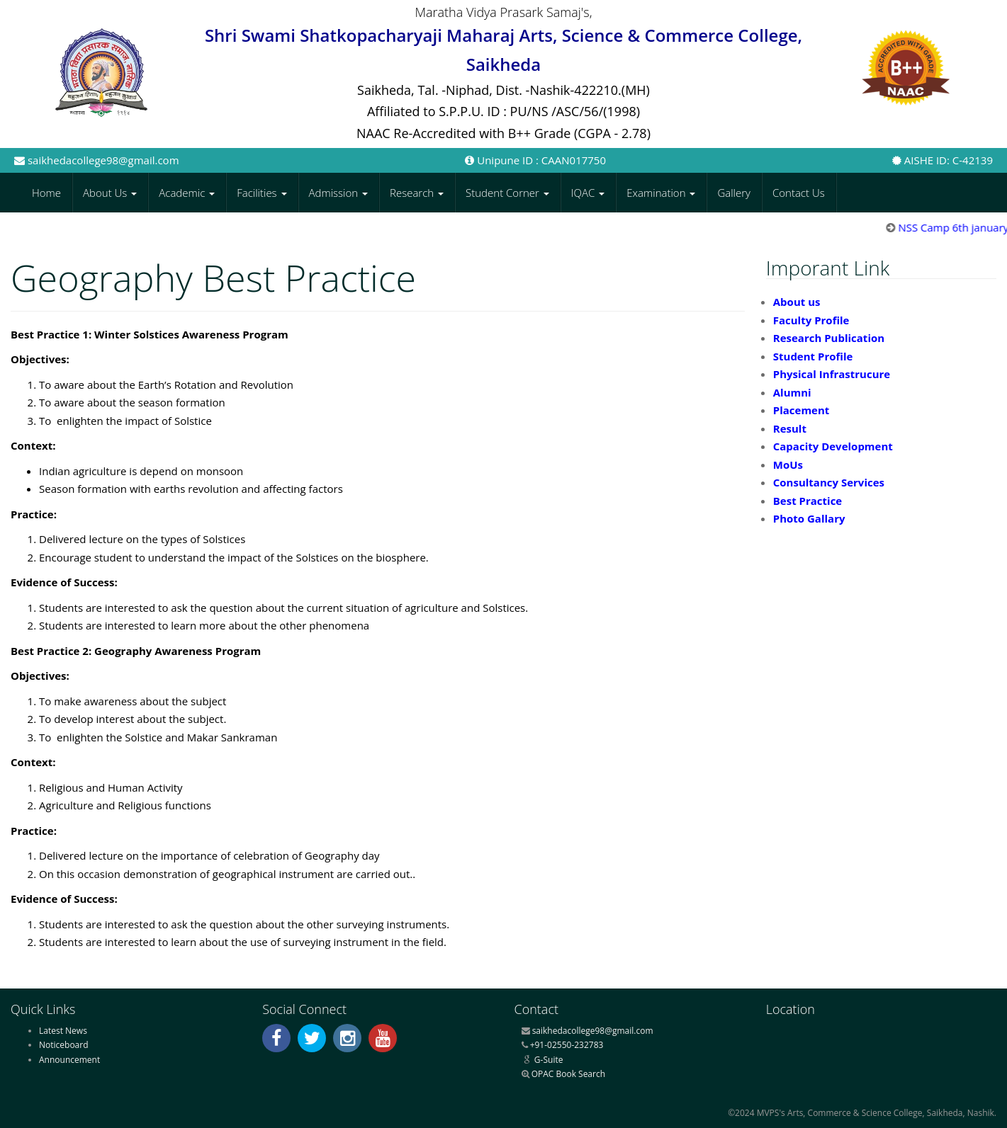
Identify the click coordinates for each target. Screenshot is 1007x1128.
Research (417, 193)
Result (789, 428)
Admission (339, 193)
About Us (110, 193)
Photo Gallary (809, 518)
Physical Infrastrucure (831, 374)
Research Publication (828, 338)
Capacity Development (833, 446)
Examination (660, 193)
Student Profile (813, 356)
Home (46, 193)
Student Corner (507, 193)
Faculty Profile (811, 320)
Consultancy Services (828, 482)
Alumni (792, 392)
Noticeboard (64, 1045)
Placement (801, 410)
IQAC (587, 193)
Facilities (261, 193)
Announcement (69, 1060)
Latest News (63, 1031)
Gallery (733, 193)
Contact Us (798, 193)
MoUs (788, 464)
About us (797, 302)
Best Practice (807, 501)
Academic (187, 193)
